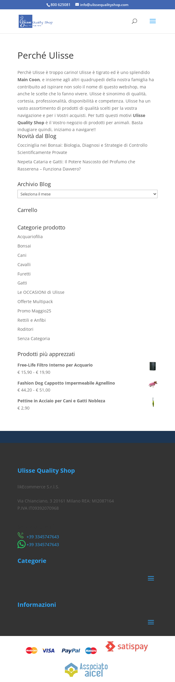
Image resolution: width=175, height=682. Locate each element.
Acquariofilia (30, 236)
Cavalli (24, 264)
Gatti (22, 283)
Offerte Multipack (35, 301)
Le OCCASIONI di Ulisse (40, 292)
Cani (22, 255)
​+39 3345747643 (43, 536)
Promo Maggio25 (34, 311)
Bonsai (24, 246)
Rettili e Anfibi (31, 320)
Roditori (25, 329)
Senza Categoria (33, 338)
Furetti (24, 274)
